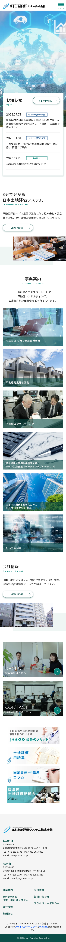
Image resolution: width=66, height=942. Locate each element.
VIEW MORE (45, 100)
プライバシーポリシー (26, 926)
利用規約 (43, 926)
